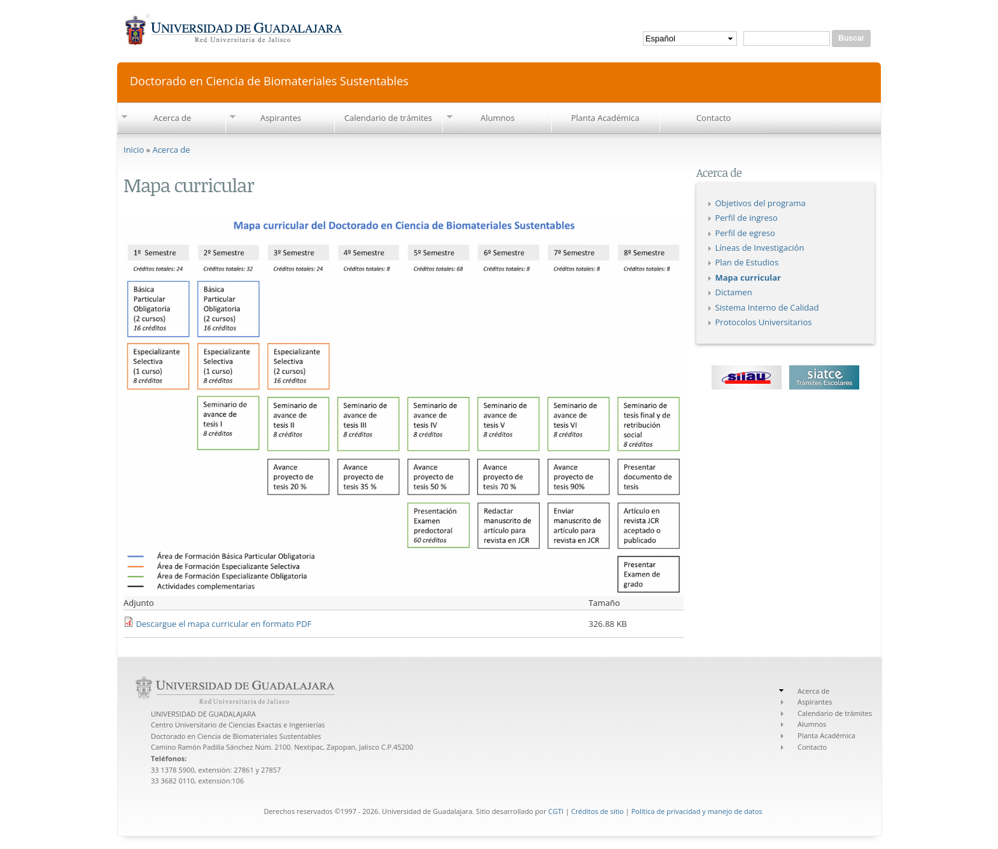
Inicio (133, 149)
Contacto (713, 117)
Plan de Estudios (747, 262)
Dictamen (733, 292)
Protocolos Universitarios (763, 322)
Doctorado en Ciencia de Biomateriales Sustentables (269, 80)
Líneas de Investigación (760, 247)
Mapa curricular (748, 277)
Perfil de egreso (745, 233)
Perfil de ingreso (746, 217)
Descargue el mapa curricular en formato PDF (223, 623)
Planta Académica (605, 117)
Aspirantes (280, 117)
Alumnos (498, 117)
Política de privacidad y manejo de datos (697, 811)
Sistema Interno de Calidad (767, 307)
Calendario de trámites (388, 117)
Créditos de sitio (597, 811)
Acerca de (172, 117)
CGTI (555, 811)
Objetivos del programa (760, 203)
